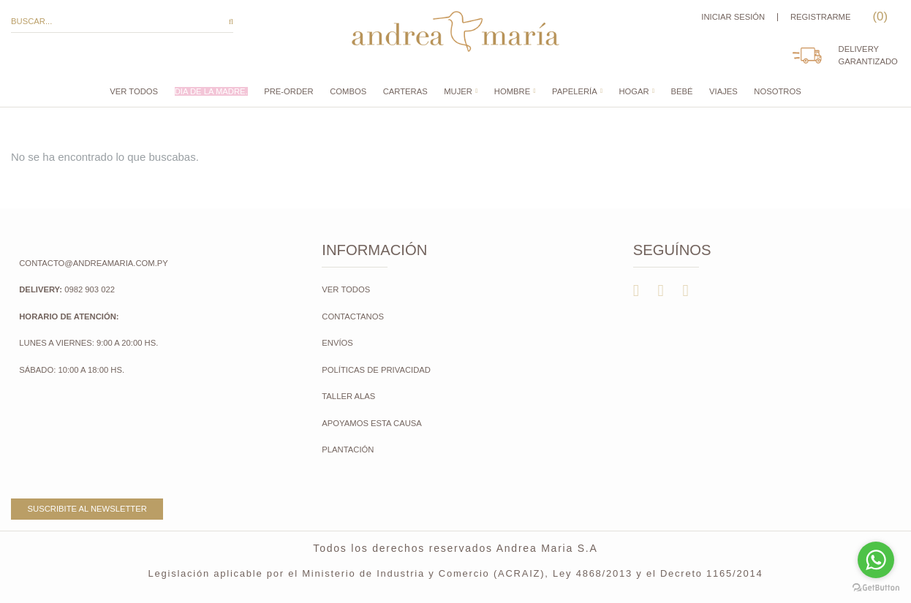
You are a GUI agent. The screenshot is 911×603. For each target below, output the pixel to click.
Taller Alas (348, 396)
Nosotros (777, 92)
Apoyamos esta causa (372, 423)
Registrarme (820, 16)
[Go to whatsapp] (876, 560)
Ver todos (134, 92)
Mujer (458, 92)
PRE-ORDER (289, 92)
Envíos (337, 342)
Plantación (349, 449)
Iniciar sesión (733, 16)
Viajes (723, 92)
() (878, 16)
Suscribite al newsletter (87, 508)
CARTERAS (405, 92)
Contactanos (353, 316)
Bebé (682, 92)
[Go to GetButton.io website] (876, 588)
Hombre (512, 92)
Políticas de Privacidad (376, 369)
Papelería (574, 92)
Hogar (634, 92)
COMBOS (348, 92)
